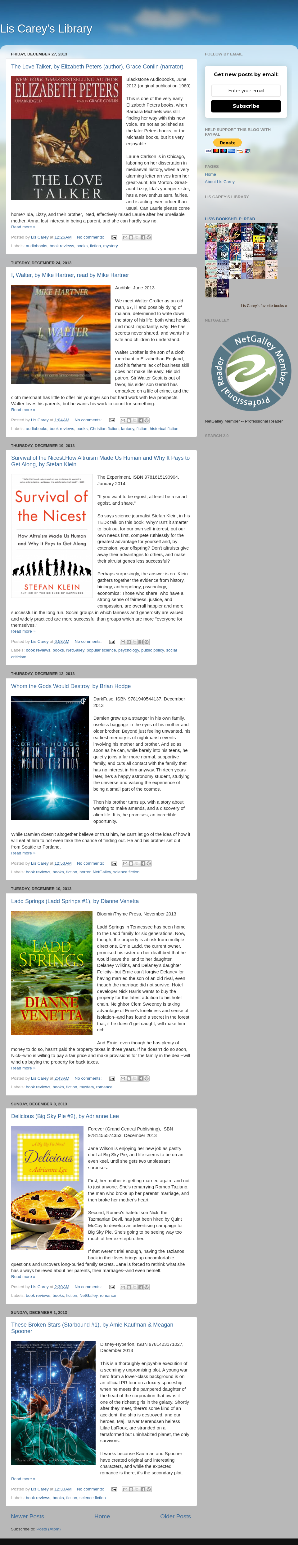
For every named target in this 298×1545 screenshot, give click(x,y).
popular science (101, 650)
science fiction (126, 872)
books (82, 246)
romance (104, 1087)
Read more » (23, 227)
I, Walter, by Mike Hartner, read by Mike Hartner (70, 275)
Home (102, 1516)
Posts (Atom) (49, 1529)
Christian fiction (104, 428)
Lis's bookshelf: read (230, 219)
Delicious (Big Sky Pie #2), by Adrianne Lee (65, 1116)
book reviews (62, 246)
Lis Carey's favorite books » (264, 306)
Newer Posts (27, 1516)
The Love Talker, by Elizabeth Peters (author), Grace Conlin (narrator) (97, 67)
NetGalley (75, 650)
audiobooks (36, 246)
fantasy (127, 428)
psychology (128, 650)
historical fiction (164, 428)
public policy (152, 650)
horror (84, 872)
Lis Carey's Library (46, 28)
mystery (110, 246)
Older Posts (175, 1516)
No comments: (91, 237)
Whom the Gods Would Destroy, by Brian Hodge (71, 686)
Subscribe (246, 106)
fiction (95, 246)
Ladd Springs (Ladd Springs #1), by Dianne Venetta (75, 901)
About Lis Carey (220, 181)
